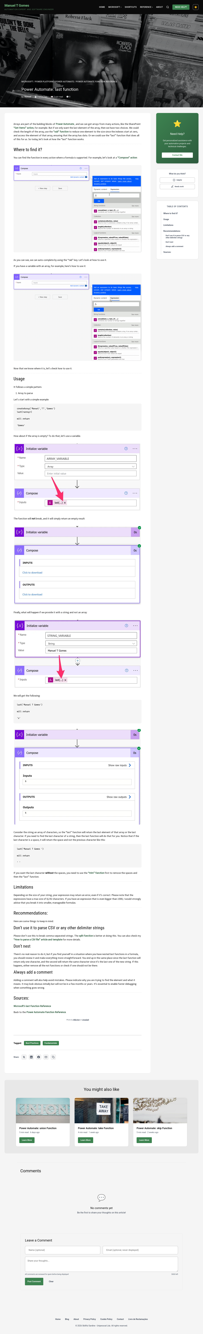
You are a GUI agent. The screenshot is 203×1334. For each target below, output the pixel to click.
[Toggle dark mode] (195, 7)
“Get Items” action (24, 127)
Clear (51, 1281)
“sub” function (61, 131)
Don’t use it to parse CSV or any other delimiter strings (177, 237)
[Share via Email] (45, 1057)
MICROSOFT (27, 81)
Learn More (27, 1140)
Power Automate (65, 124)
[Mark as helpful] (177, 180)
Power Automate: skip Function (154, 1128)
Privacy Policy (89, 1319)
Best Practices (32, 1043)
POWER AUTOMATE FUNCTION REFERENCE (96, 81)
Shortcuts (131, 7)
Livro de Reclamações (138, 1319)
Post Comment (34, 1281)
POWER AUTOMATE (64, 81)
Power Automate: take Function (96, 1128)
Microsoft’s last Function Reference (32, 1006)
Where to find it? (170, 213)
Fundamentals (51, 1043)
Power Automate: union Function (38, 1128)
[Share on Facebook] (38, 1057)
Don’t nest (169, 242)
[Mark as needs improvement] (177, 186)
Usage (166, 219)
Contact (120, 1319)
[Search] (167, 7)
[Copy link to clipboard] (53, 1057)
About (159, 7)
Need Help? (181, 7)
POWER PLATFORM (44, 81)
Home (102, 7)
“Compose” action (127, 157)
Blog (67, 1319)
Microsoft (114, 7)
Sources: (167, 252)
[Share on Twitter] (24, 1057)
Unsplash (85, 1020)
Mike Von (76, 1020)
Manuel (27, 97)
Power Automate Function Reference (46, 1012)
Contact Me (177, 155)
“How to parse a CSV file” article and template (38, 939)
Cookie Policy (106, 1319)
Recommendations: (172, 231)
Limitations (168, 225)
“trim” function (96, 872)
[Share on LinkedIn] (31, 1057)
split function (86, 935)
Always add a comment (174, 246)
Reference (146, 7)
